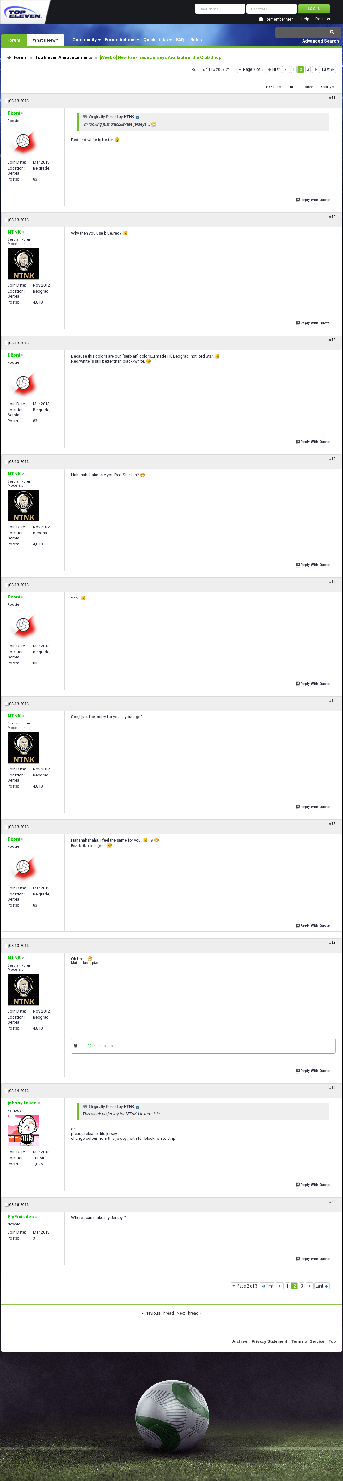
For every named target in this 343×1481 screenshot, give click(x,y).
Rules (196, 39)
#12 (332, 217)
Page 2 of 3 (253, 69)
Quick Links (156, 39)
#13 (332, 340)
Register (322, 19)
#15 (332, 582)
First (273, 69)
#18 (332, 942)
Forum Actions (120, 39)
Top (332, 1341)
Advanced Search (320, 41)
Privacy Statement (269, 1341)
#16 (332, 701)
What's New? (45, 40)
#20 (332, 1201)
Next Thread (188, 1313)
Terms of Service (307, 1341)
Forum (13, 40)
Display (325, 87)
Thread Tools (299, 87)
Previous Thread (159, 1313)
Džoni (92, 1046)
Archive (240, 1341)
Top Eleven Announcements (64, 57)
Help (305, 19)
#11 (332, 98)
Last (328, 69)
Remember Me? (279, 19)
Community (84, 39)
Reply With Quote (313, 199)
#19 (332, 1087)
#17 (332, 824)
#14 (332, 458)
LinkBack (271, 87)
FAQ (180, 39)
